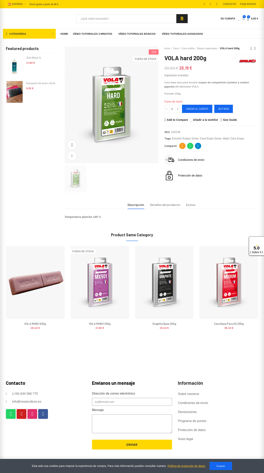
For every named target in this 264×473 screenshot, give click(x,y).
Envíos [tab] (190, 204)
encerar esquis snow (185, 138)
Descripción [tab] (136, 204)
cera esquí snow (210, 138)
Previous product (251, 48)
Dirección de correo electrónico (182, 146)
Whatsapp (190, 146)
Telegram (198, 146)
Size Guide (230, 119)
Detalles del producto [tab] (165, 204)
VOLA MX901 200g (100, 323)
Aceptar (220, 466)
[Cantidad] (172, 109)
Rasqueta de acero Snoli (40, 83)
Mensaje (98, 410)
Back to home (256, 48)
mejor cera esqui (233, 138)
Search (182, 18)
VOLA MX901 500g (35, 323)
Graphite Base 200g (164, 323)
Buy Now (223, 108)
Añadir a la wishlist (205, 119)
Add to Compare (177, 119)
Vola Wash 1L (33, 57)
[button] (229, 4)
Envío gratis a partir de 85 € (44, 4)
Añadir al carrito (197, 108)
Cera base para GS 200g (229, 323)
